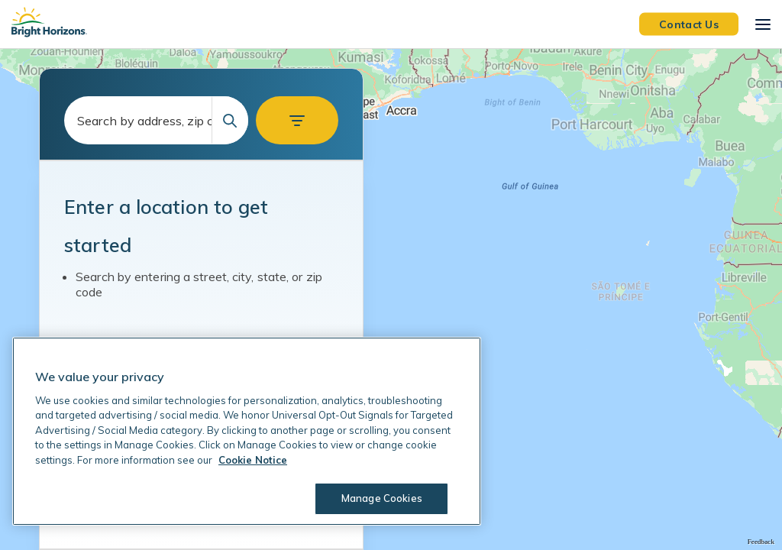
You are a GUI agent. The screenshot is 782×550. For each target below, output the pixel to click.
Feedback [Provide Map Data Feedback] (761, 541)
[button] (297, 120)
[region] (391, 299)
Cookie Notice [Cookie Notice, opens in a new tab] (252, 460)
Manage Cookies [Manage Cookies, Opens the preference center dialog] (381, 498)
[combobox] (156, 120)
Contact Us (689, 24)
